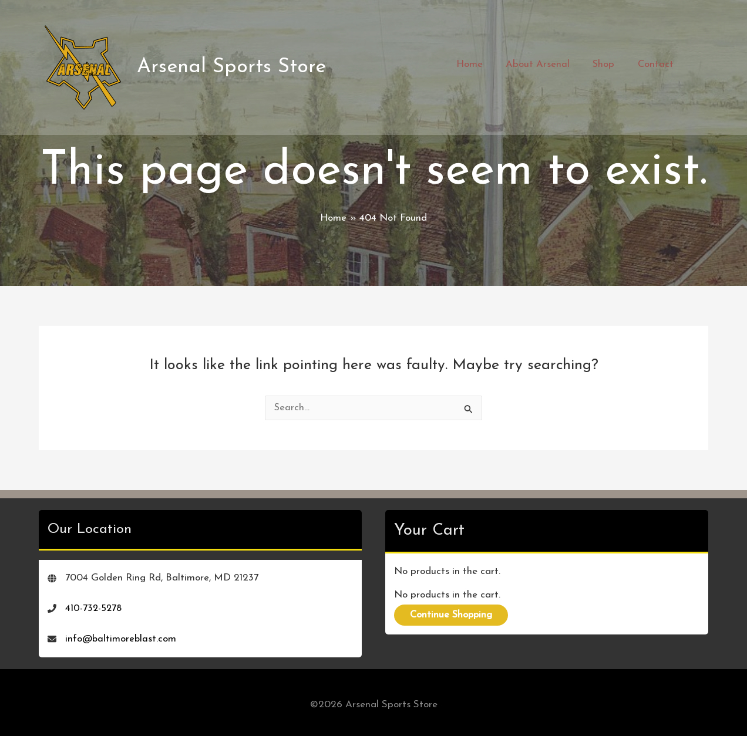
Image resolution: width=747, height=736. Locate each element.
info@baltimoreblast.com (121, 635)
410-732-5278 (94, 604)
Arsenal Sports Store (233, 65)
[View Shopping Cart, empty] (696, 65)
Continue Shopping (454, 611)
